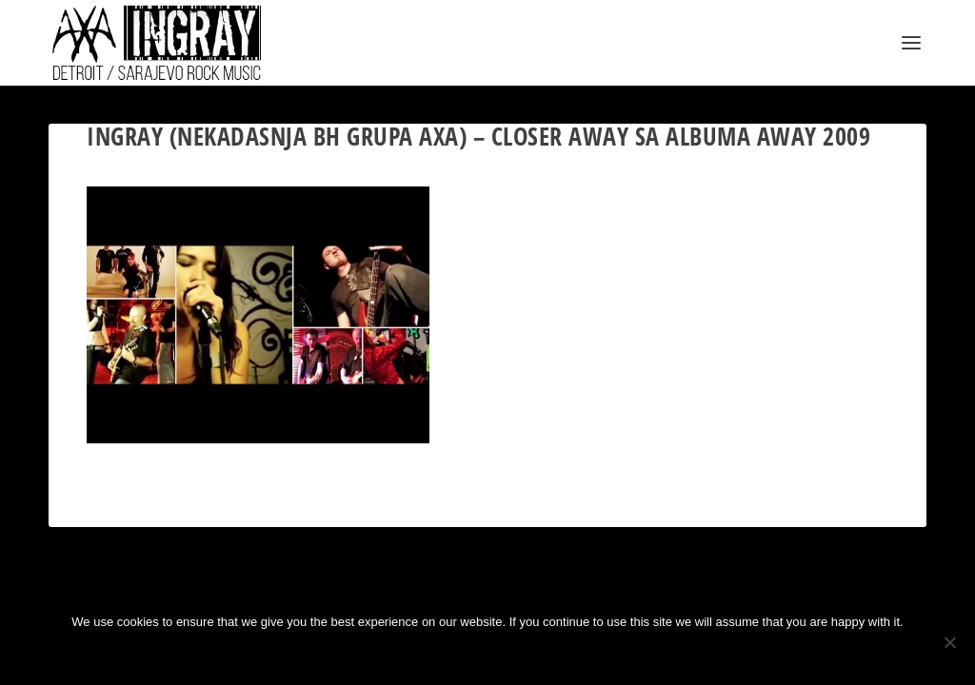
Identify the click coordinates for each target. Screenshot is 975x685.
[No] (949, 642)
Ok (424, 654)
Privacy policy (517, 654)
